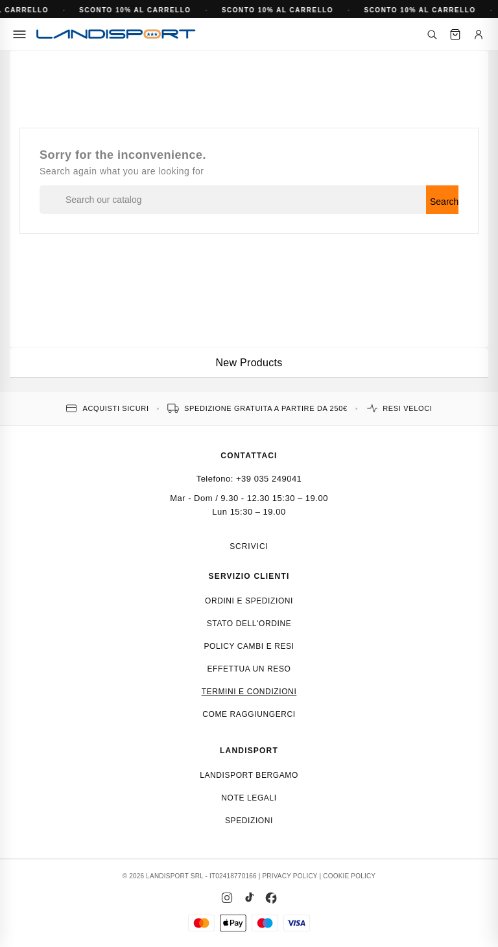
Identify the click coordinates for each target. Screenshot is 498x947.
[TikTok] (249, 897)
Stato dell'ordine (249, 623)
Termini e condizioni (249, 691)
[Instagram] (226, 897)
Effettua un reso (249, 668)
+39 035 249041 (269, 479)
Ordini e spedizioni (249, 600)
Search (444, 201)
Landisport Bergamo (249, 775)
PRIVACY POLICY (289, 876)
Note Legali (248, 797)
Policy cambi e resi (249, 646)
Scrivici (249, 546)
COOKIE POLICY (349, 876)
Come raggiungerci (249, 714)
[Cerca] (432, 34)
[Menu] (19, 34)
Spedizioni (249, 820)
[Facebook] (271, 897)
